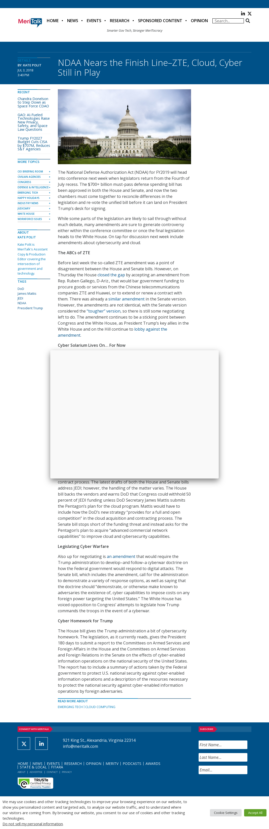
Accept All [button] (255, 812)
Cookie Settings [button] (226, 812)
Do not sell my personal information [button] (33, 823)
